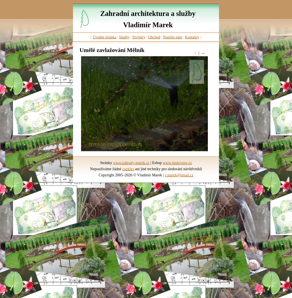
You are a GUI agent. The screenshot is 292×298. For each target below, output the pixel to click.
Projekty (138, 37)
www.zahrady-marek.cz (131, 163)
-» (202, 53)
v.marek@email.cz (179, 175)
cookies (128, 169)
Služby (124, 37)
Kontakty (192, 37)
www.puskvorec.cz (177, 163)
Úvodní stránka (104, 37)
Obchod (154, 37)
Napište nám (172, 37)
